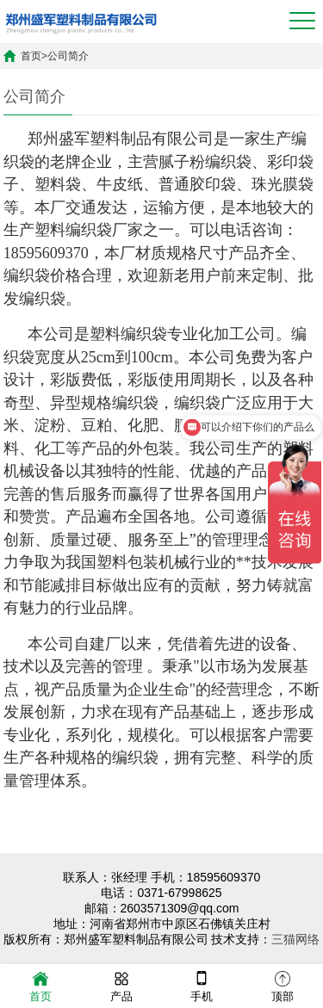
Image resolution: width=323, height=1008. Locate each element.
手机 (201, 985)
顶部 (282, 985)
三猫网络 (295, 939)
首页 (31, 56)
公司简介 (68, 56)
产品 (121, 985)
